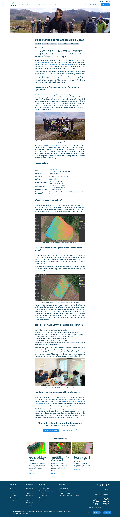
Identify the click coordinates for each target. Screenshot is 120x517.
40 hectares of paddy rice (54, 145)
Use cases (38, 43)
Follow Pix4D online (68, 430)
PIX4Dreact (29, 498)
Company (13, 485)
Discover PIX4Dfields (51, 430)
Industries (22, 5)
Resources (50, 5)
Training (36, 5)
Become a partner (64, 488)
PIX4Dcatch (29, 495)
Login (101, 2)
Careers (12, 493)
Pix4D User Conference (66, 493)
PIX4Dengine (29, 502)
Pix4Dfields (45, 43)
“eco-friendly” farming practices (60, 64)
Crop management (63, 43)
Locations (13, 491)
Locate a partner (64, 491)
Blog (40, 500)
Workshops (42, 498)
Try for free (105, 5)
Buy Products (93, 5)
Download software (44, 488)
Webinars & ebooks (44, 493)
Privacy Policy (24, 513)
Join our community (104, 492)
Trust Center (13, 500)
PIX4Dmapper (30, 505)
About (12, 488)
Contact (57, 5)
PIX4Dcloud (29, 488)
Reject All (96, 512)
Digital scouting (74, 43)
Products (29, 5)
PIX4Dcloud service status (46, 491)
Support (42, 5)
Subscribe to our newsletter (102, 494)
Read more (32, 473)
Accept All (107, 512)
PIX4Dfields (53, 179)
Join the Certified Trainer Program (69, 495)
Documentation (43, 495)
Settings (88, 512)
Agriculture (53, 43)
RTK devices (29, 500)
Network (62, 485)
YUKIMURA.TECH (55, 170)
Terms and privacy (15, 498)
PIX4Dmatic (29, 491)
